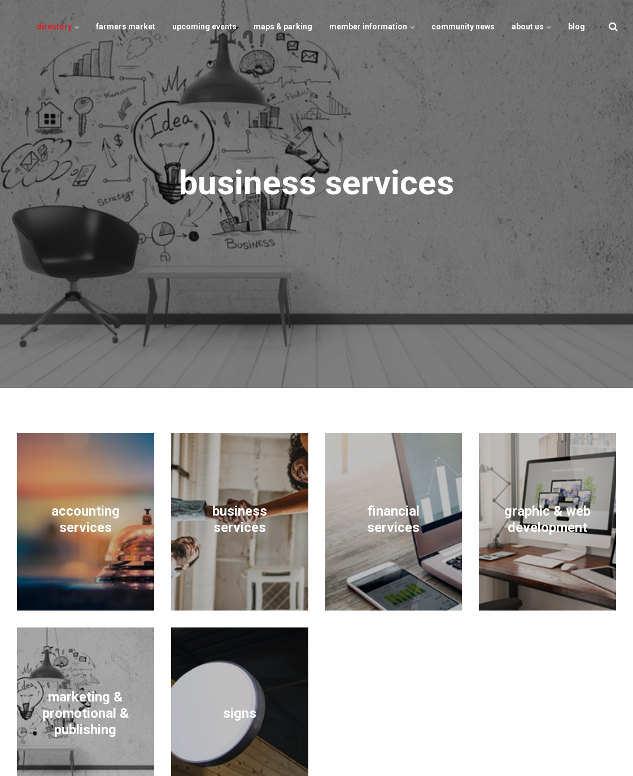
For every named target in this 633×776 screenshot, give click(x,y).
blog (576, 26)
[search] (613, 27)
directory (58, 26)
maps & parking (283, 26)
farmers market (125, 26)
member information (371, 26)
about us (531, 26)
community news (463, 26)
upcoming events (204, 26)
